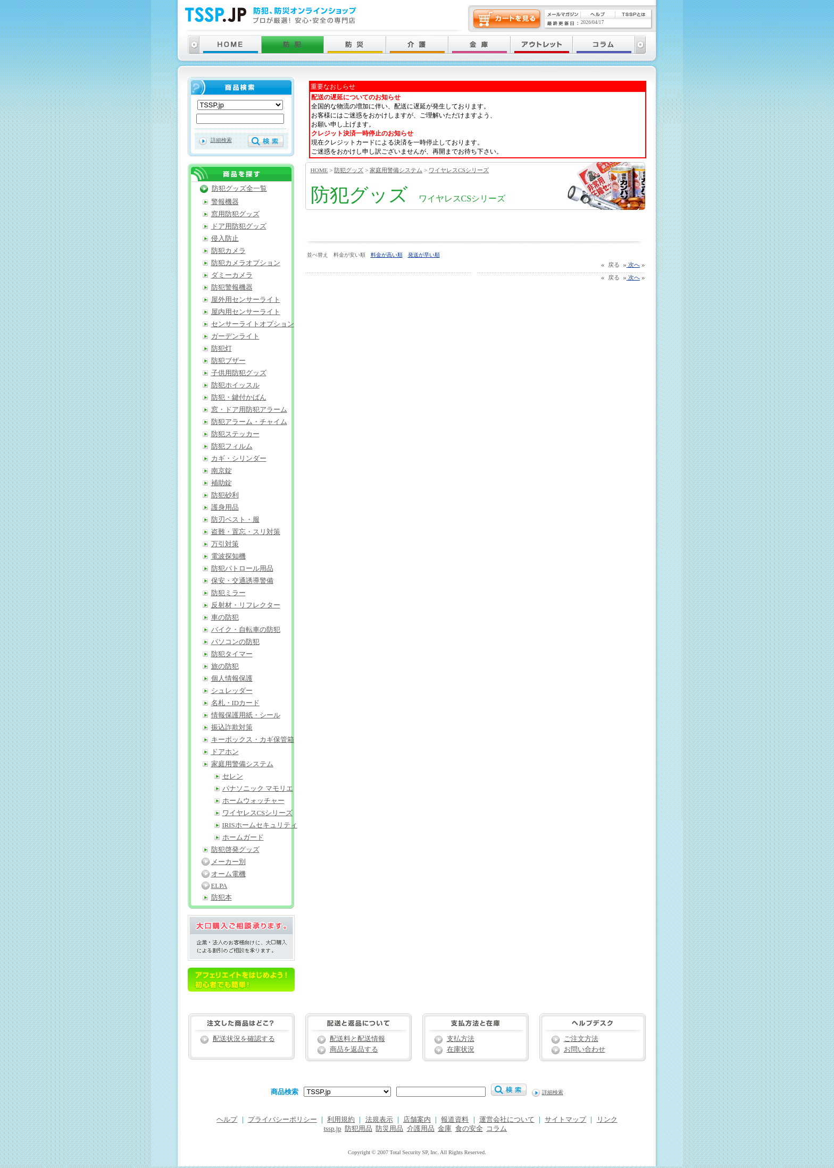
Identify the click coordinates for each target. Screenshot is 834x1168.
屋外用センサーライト (245, 299)
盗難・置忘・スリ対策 (245, 532)
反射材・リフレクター (245, 605)
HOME (319, 170)
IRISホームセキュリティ (259, 825)
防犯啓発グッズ (235, 849)
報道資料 (455, 1119)
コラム (496, 1128)
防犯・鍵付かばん (238, 397)
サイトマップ (565, 1119)
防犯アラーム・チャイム (249, 422)
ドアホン (225, 752)
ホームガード (243, 837)
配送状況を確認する (244, 1039)
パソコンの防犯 (235, 642)
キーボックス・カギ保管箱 (252, 739)
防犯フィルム (232, 446)
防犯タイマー (232, 654)
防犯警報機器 (232, 287)
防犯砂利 (225, 495)
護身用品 (225, 507)
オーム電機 (228, 874)
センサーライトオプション (252, 324)
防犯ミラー (228, 593)
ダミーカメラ (232, 275)
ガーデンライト (235, 336)
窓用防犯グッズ (235, 214)
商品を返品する (354, 1049)
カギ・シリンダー (238, 458)
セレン (232, 776)
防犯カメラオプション (245, 263)
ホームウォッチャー (253, 801)
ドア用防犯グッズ (238, 226)
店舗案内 (417, 1119)
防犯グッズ (348, 170)
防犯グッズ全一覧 (239, 188)
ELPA (219, 886)
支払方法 (460, 1039)
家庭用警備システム (396, 170)
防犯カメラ (228, 251)
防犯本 (221, 897)
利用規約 (341, 1119)
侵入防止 (225, 238)
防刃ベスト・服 (235, 519)
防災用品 (389, 1128)
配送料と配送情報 (357, 1039)
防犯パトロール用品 (242, 568)
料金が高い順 (387, 255)
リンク (607, 1119)
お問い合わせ (584, 1049)
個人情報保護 (232, 678)
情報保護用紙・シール (245, 715)
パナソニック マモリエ (257, 788)
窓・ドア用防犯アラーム (249, 409)
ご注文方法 (581, 1039)
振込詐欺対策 (232, 727)
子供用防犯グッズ (238, 373)
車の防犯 (225, 617)
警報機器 (225, 202)
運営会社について (507, 1119)
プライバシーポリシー (282, 1119)
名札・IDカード (235, 703)
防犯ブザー (228, 361)
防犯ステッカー (235, 434)
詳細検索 (221, 140)
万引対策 (225, 544)
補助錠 (221, 483)
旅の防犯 (225, 666)
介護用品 (421, 1128)
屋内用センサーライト (245, 312)
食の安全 (469, 1128)
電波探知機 (228, 556)
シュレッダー (232, 691)
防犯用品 (358, 1128)
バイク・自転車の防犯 (245, 629)
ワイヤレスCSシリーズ (459, 170)
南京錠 (221, 471)
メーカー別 (228, 862)
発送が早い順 (424, 255)
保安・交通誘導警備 (242, 581)
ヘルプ (226, 1119)
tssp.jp (332, 1128)
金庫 (445, 1128)
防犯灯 (221, 348)
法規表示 (379, 1119)
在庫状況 (460, 1049)
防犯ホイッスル (235, 385)
